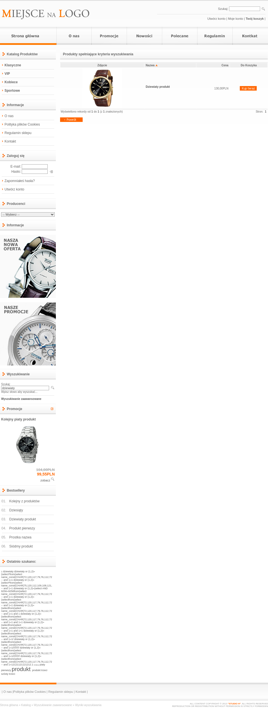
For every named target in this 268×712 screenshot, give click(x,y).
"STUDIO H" (234, 703)
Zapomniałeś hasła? (20, 181)
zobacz (45, 480)
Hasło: (16, 172)
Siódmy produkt (21, 546)
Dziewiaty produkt (22, 519)
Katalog (26, 705)
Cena (224, 65)
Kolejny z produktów (24, 501)
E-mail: (15, 166)
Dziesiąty (16, 510)
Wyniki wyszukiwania (88, 705)
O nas (9, 116)
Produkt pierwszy (22, 528)
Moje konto (235, 18)
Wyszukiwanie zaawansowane (53, 705)
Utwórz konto (216, 18)
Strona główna (9, 705)
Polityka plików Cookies (22, 124)
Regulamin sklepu (18, 133)
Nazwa (151, 65)
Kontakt (10, 141)
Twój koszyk (255, 18)
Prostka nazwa (20, 537)
